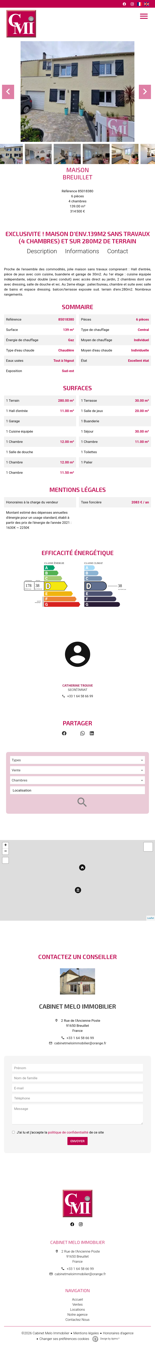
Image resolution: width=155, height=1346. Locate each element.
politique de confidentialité (68, 1132)
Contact (117, 251)
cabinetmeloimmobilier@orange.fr (80, 1043)
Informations (82, 251)
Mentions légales (86, 1333)
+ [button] (5, 845)
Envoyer (77, 1141)
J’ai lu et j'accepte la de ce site (60, 1132)
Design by (110, 1338)
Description (42, 251)
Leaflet (150, 918)
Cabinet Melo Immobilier (77, 1006)
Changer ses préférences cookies (64, 1339)
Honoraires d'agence (118, 1333)
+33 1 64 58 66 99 (80, 696)
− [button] (5, 851)
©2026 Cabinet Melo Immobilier (45, 1333)
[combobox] (77, 760)
